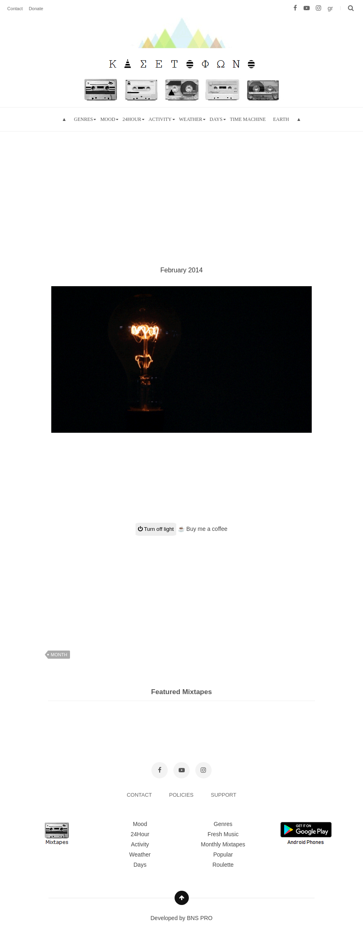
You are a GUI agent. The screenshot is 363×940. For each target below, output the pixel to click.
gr (330, 7)
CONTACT (140, 795)
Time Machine (248, 119)
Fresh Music (223, 834)
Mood (140, 824)
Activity (160, 119)
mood (107, 119)
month (59, 654)
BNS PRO (199, 918)
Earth (281, 119)
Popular (223, 854)
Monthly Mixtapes (223, 844)
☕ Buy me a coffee (202, 529)
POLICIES (182, 795)
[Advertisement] (181, 188)
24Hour (140, 834)
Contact (15, 8)
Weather (190, 119)
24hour (131, 119)
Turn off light (156, 529)
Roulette (223, 864)
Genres (83, 119)
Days (216, 119)
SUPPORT (223, 795)
